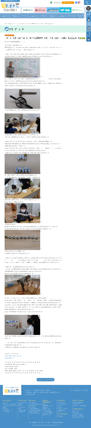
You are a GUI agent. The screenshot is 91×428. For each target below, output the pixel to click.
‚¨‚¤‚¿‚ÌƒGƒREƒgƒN (22, 410)
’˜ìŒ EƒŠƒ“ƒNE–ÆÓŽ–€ (36, 422)
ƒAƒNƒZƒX (4, 407)
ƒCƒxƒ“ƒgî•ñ (20, 404)
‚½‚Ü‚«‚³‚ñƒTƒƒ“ (7, 400)
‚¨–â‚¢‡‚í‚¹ (68, 2)
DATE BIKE (60, 411)
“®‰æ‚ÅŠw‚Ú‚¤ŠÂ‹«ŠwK (34, 413)
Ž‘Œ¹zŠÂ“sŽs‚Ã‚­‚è (63, 414)
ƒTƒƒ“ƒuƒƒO (5, 408)
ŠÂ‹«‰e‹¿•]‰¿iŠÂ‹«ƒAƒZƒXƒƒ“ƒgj (77, 413)
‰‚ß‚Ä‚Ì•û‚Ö (57, 3)
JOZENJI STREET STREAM (78, 417)
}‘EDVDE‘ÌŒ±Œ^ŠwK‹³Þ (10, 405)
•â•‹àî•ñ (60, 405)
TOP (6, 23)
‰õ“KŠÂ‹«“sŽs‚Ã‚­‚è (78, 409)
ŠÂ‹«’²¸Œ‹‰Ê (71, 15)
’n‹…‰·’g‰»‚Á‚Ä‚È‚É (62, 404)
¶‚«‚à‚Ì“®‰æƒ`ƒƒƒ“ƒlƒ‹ (47, 411)
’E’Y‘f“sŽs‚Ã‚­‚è (61, 400)
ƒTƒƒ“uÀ (11, 23)
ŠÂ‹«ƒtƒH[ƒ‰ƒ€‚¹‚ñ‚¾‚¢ (34, 411)
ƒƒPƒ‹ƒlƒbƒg (43, 15)
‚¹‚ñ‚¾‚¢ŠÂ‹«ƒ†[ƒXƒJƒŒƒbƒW (35, 410)
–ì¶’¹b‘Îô (24, 15)
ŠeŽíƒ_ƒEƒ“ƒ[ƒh (46, 414)
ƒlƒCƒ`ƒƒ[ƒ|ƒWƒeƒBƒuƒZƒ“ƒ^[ (47, 401)
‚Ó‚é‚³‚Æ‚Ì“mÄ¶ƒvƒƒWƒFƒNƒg (79, 405)
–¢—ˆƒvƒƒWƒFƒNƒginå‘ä (34, 408)
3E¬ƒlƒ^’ (20, 405)
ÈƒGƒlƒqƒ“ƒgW (21, 411)
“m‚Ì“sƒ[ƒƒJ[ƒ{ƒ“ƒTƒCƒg (52, 16)
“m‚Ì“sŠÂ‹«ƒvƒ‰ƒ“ (61, 16)
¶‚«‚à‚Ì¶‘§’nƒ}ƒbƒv (47, 413)
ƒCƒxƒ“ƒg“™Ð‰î (46, 408)
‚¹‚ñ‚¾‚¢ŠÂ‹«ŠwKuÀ (5, 16)
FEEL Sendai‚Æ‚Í (32, 402)
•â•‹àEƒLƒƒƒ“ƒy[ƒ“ (33, 16)
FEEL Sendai (32, 400)
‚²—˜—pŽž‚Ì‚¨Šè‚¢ (6, 411)
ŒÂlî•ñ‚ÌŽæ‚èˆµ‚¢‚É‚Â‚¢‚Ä (55, 422)
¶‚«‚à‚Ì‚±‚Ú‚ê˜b (46, 410)
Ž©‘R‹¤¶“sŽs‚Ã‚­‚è (78, 400)
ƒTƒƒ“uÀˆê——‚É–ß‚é (46, 380)
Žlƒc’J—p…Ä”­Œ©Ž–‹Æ (15, 16)
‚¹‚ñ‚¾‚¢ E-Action (22, 400)
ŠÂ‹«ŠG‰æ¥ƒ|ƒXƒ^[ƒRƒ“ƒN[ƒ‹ (32, 406)
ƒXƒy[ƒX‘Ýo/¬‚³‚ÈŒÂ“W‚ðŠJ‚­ (9, 404)
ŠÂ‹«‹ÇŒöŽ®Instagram (80, 16)
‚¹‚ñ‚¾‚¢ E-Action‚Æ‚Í (22, 402)
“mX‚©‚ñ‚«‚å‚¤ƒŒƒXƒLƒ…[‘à (35, 404)
